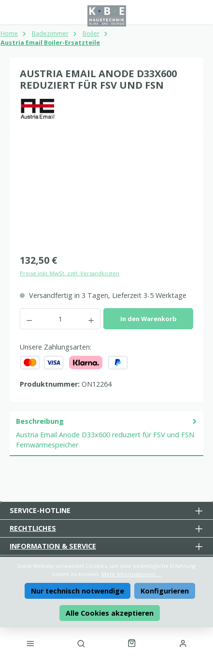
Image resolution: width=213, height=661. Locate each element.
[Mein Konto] (182, 643)
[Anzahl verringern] (29, 318)
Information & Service (53, 546)
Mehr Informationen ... (131, 574)
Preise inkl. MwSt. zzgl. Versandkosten (69, 273)
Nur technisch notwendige (77, 590)
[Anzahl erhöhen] (91, 318)
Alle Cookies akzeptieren (110, 613)
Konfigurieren (165, 590)
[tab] (106, 433)
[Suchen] (81, 643)
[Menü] (30, 643)
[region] (106, 193)
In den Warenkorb (148, 318)
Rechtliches (33, 528)
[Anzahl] (60, 318)
